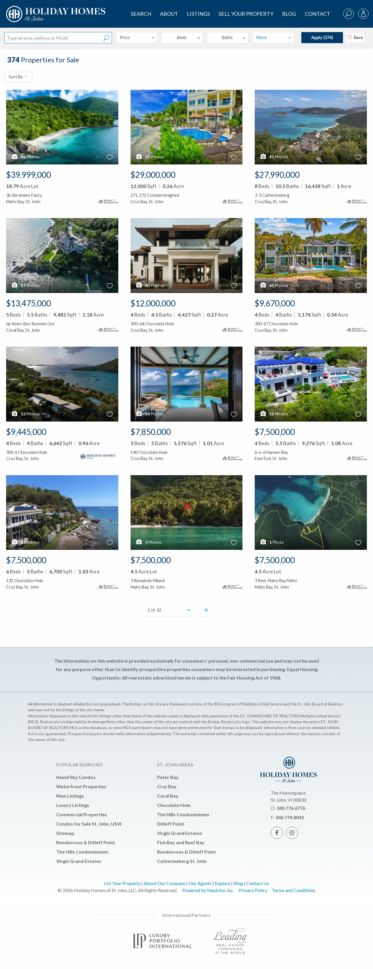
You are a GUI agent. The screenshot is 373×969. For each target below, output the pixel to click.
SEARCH (141, 13)
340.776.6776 (291, 808)
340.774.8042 (289, 817)
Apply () (322, 37)
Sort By (18, 76)
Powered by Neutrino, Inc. (208, 890)
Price (137, 37)
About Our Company (164, 883)
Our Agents (200, 883)
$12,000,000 (153, 303)
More (273, 37)
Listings (198, 13)
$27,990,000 (277, 175)
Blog (289, 13)
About (169, 13)
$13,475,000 (28, 303)
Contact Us (257, 883)
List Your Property (122, 883)
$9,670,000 (275, 303)
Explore (222, 883)
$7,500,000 (275, 432)
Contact (317, 13)
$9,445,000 (26, 432)
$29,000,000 (153, 175)
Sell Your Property (246, 13)
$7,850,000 (151, 432)
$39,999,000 (28, 175)
